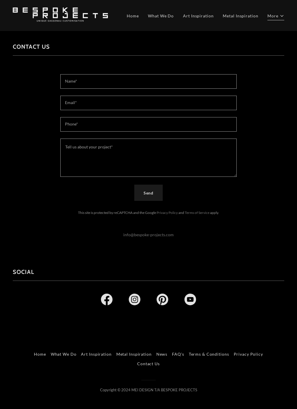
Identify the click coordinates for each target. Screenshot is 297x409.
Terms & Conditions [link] (209, 354)
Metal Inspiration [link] (240, 15)
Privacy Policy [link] (167, 212)
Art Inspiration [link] (198, 15)
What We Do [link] (161, 15)
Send (149, 192)
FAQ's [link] (178, 354)
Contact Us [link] (148, 363)
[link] (60, 14)
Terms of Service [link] (197, 212)
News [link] (162, 354)
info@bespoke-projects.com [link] (148, 234)
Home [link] (133, 15)
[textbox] (148, 81)
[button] (275, 16)
